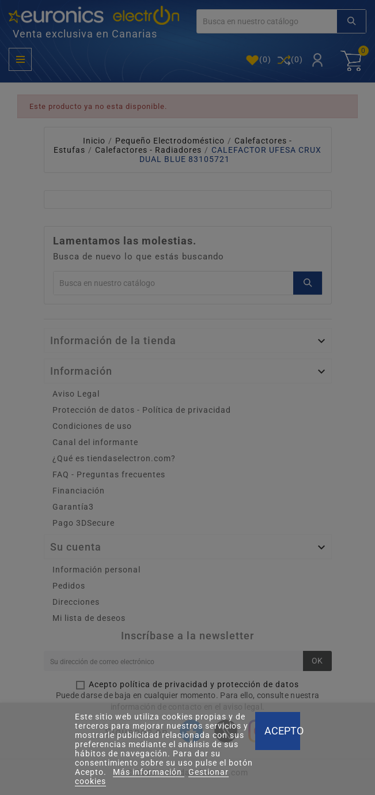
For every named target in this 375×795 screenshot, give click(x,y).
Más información (148, 772)
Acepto (282, 731)
